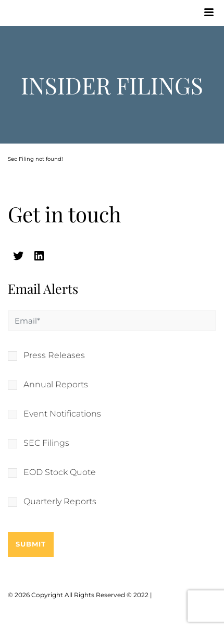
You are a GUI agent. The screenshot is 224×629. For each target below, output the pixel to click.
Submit (31, 544)
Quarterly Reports (59, 501)
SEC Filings (46, 443)
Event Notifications (62, 414)
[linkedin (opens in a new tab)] (39, 256)
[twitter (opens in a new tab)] (18, 256)
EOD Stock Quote (59, 472)
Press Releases (54, 355)
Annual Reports (55, 385)
